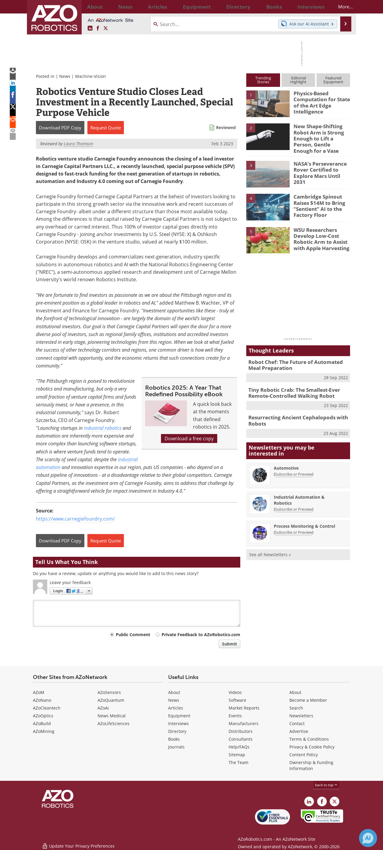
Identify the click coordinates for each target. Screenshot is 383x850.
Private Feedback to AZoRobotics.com (201, 634)
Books (174, 739)
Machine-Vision (90, 76)
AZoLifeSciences (114, 723)
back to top (326, 784)
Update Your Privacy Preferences (78, 842)
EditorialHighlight (298, 79)
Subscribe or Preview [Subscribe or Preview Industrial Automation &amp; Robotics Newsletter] (293, 500)
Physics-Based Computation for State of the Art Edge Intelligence (319, 101)
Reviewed (226, 127)
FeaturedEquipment (333, 79)
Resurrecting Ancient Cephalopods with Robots (293, 413)
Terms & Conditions (309, 739)
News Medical (112, 716)
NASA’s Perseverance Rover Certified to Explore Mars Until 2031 (320, 164)
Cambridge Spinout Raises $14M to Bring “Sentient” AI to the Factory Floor (317, 200)
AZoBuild (42, 723)
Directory (177, 731)
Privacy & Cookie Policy (312, 747)
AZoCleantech (46, 708)
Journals (176, 747)
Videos (235, 692)
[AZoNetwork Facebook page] (97, 28)
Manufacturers (244, 723)
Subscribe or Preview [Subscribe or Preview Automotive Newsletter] (293, 465)
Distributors (241, 731)
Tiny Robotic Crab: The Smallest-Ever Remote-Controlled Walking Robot (290, 386)
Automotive (286, 459)
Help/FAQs (239, 747)
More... (340, 7)
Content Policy (303, 754)
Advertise (298, 731)
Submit (229, 644)
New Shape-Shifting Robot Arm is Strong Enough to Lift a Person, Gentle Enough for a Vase (322, 134)
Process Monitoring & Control (304, 517)
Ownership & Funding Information (311, 765)
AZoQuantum (111, 700)
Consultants (241, 739)
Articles (175, 708)
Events (235, 716)
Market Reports (244, 708)
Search (296, 708)
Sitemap (237, 754)
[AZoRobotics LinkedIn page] (90, 28)
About (174, 692)
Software (237, 700)
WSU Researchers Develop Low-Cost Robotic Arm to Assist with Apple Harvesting (319, 233)
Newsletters (301, 716)
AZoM (38, 692)
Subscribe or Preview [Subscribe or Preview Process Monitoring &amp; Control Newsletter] (293, 523)
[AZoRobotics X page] (105, 28)
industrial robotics (102, 428)
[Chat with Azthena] (368, 838)
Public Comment (133, 634)
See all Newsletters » (270, 546)
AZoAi (103, 708)
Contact (297, 723)
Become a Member (308, 700)
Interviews (178, 723)
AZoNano (42, 700)
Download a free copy (189, 438)
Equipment (179, 716)
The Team (238, 762)
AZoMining (43, 731)
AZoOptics (43, 716)
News (64, 76)
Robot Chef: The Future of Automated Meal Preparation (297, 360)
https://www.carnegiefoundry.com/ (75, 518)
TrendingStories (263, 79)
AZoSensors (109, 692)
